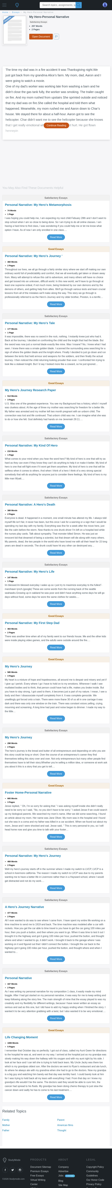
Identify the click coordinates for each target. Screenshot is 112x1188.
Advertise (63, 1171)
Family (6, 1120)
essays (16, 12)
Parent (60, 1120)
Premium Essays (39, 1171)
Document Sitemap (40, 1167)
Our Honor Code (95, 1180)
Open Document (41, 36)
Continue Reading (56, 125)
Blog (60, 1181)
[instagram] (20, 1172)
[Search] (79, 5)
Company (63, 1167)
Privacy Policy (93, 1184)
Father (5, 1130)
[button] (4, 4)
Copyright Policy (95, 1167)
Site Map (63, 1185)
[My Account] (106, 5)
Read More (56, 237)
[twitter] (13, 1172)
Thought (61, 1130)
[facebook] (6, 1172)
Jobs (60, 1175)
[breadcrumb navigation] (56, 12)
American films (65, 1125)
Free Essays (37, 1175)
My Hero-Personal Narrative (39, 12)
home (5, 12)
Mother (6, 1125)
